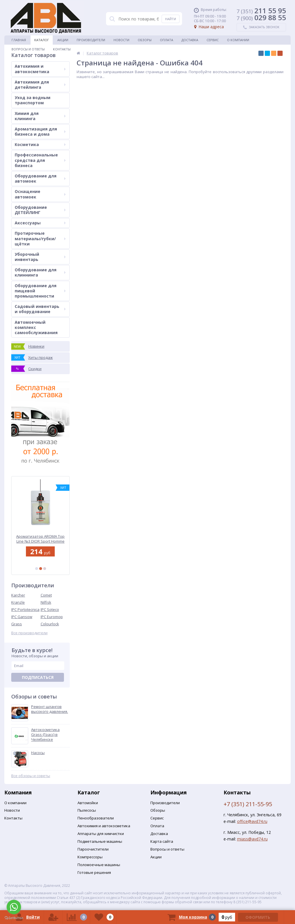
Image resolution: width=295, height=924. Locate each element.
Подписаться (38, 677)
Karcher (18, 595)
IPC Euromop (52, 616)
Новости (121, 40)
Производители (91, 40)
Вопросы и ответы (28, 49)
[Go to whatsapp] (14, 907)
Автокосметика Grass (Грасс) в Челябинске (45, 734)
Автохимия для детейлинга (40, 84)
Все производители (29, 632)
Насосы (38, 752)
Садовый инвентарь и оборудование (40, 309)
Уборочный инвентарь (40, 256)
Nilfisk (46, 602)
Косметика (40, 144)
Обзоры (145, 40)
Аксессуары (40, 223)
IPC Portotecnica (25, 609)
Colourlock (50, 623)
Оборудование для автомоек (40, 178)
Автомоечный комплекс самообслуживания (36, 327)
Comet (46, 595)
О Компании (238, 40)
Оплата (166, 40)
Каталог (41, 40)
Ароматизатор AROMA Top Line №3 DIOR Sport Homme (40, 539)
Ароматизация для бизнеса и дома (40, 131)
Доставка (189, 40)
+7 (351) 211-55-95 (248, 804)
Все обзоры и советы (30, 775)
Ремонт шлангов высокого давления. (49, 709)
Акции (62, 40)
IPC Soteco (50, 609)
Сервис (213, 40)
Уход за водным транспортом (32, 100)
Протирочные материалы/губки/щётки (40, 238)
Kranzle (18, 602)
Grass (16, 623)
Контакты (62, 49)
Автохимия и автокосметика (40, 68)
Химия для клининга (40, 116)
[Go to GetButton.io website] (14, 918)
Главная (19, 40)
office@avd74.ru (252, 821)
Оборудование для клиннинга (40, 272)
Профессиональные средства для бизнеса (40, 160)
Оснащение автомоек (40, 194)
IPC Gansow (21, 616)
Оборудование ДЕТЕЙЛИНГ (40, 210)
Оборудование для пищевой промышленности (40, 291)
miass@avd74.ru (252, 839)
